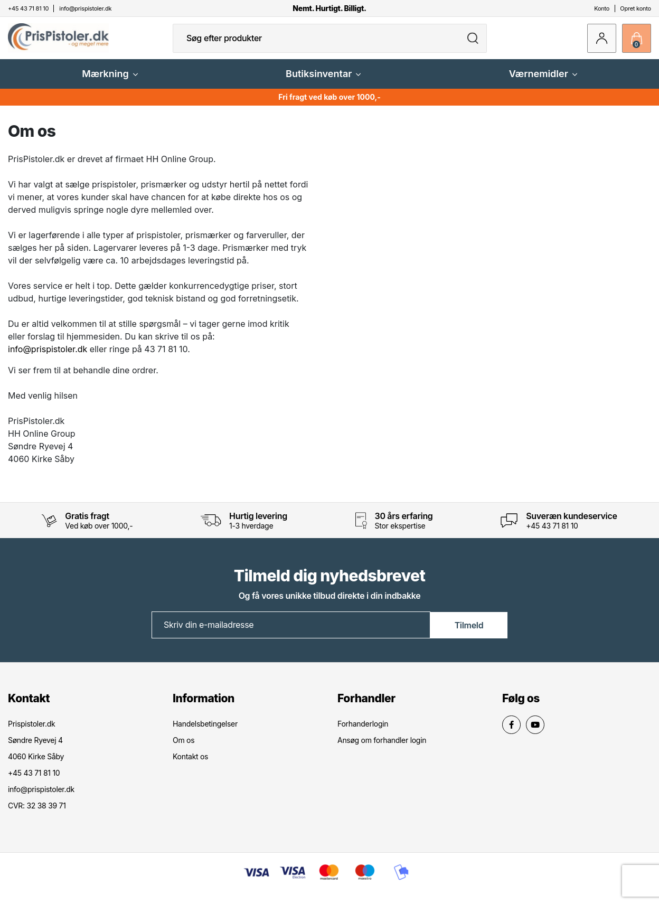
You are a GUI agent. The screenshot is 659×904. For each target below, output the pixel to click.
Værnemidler (543, 81)
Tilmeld (469, 632)
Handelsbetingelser (205, 731)
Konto (601, 8)
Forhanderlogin (362, 731)
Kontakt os (190, 763)
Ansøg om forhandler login (381, 747)
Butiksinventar (323, 81)
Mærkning (110, 81)
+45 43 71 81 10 (552, 533)
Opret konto (635, 8)
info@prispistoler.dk (47, 357)
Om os (183, 747)
